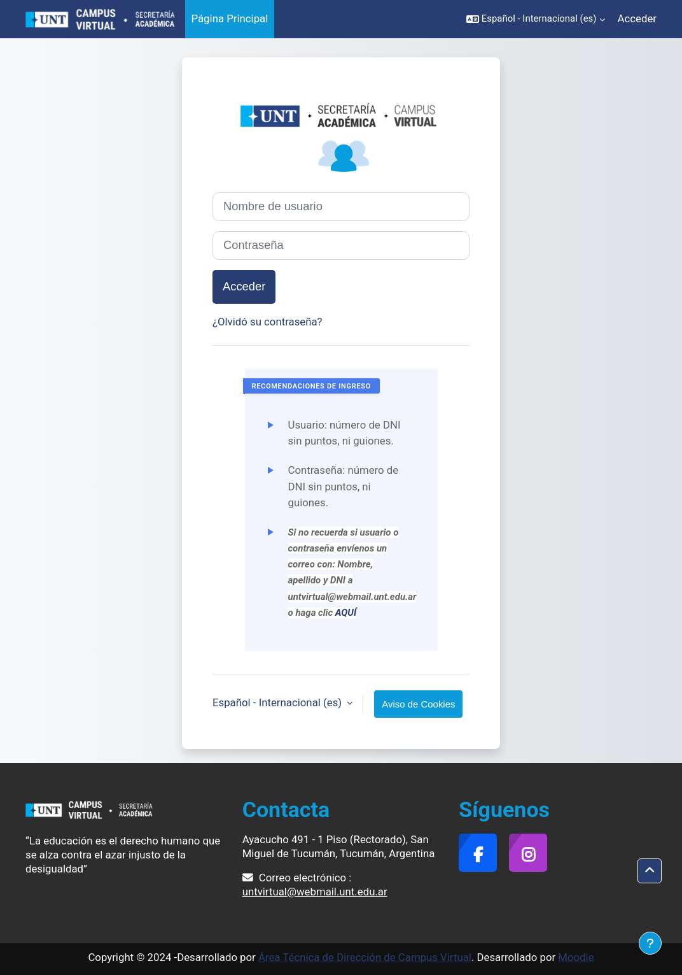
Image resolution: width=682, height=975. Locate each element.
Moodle (576, 957)
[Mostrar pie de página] (650, 943)
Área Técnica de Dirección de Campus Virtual (364, 957)
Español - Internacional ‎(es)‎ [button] (278, 702)
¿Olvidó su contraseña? (267, 321)
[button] (536, 19)
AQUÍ (346, 612)
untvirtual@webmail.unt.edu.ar (314, 891)
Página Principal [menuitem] (229, 18)
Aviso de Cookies (418, 704)
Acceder (637, 18)
